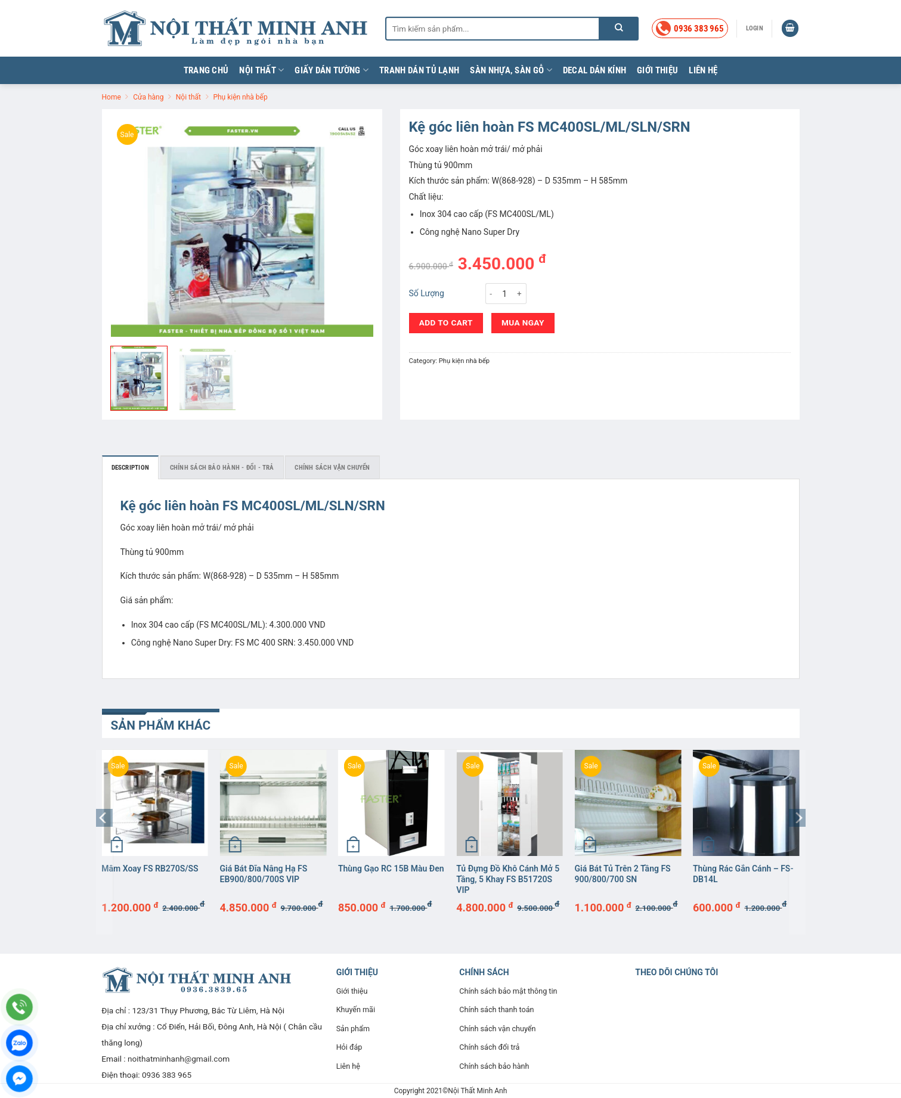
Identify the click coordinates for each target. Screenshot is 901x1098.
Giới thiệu (657, 70)
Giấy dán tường (332, 70)
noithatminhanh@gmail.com (179, 1058)
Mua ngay (522, 322)
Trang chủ (206, 70)
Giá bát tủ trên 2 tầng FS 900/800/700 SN (623, 874)
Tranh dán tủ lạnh (419, 70)
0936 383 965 (166, 1075)
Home (111, 97)
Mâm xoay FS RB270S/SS (149, 868)
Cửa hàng (148, 97)
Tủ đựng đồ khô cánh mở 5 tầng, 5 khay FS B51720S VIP (507, 879)
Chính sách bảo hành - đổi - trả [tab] (222, 468)
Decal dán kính (594, 70)
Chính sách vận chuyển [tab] (332, 468)
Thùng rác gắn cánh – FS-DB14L (743, 874)
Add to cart (446, 322)
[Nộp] (619, 29)
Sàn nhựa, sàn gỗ (511, 70)
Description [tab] (130, 468)
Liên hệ (703, 70)
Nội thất (261, 70)
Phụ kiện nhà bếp (240, 97)
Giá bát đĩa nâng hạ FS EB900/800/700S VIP (264, 874)
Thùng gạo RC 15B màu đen (391, 868)
